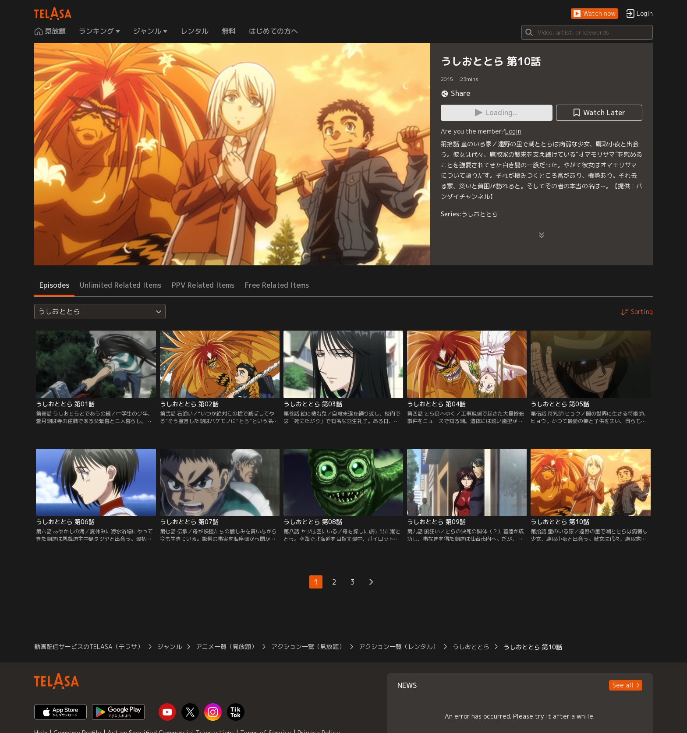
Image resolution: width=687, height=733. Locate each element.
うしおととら (479, 214)
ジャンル (169, 646)
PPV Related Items (203, 285)
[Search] (587, 32)
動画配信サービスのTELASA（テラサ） (88, 646)
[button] (594, 13)
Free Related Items (277, 285)
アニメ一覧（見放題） (226, 646)
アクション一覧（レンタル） (399, 646)
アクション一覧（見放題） (308, 646)
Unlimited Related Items (120, 285)
